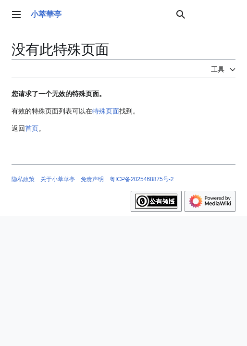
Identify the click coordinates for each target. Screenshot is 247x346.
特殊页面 (105, 111)
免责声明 (92, 179)
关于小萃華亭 (57, 179)
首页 (31, 128)
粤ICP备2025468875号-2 (141, 179)
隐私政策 (23, 179)
